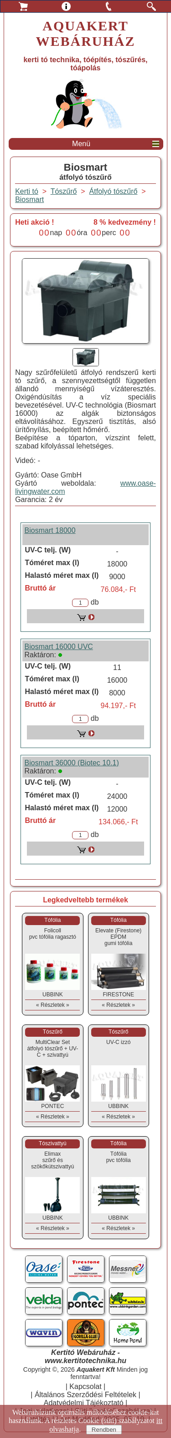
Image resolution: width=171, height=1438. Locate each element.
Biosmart (29, 199)
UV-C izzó (118, 1042)
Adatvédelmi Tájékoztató (84, 1403)
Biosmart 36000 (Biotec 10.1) (72, 763)
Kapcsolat (85, 1386)
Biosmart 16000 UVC (59, 646)
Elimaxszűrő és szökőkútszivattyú (52, 1160)
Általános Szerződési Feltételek (85, 1395)
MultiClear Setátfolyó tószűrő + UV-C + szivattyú (52, 1048)
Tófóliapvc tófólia (118, 1157)
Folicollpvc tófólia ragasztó (52, 933)
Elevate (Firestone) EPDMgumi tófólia (118, 936)
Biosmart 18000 (50, 530)
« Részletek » (52, 1005)
